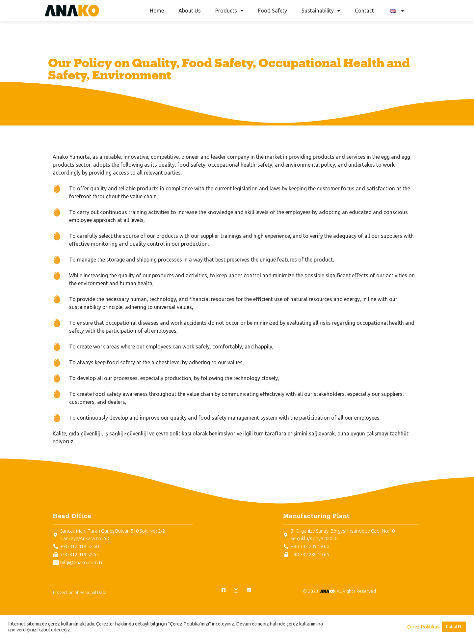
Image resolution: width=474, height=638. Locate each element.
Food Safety (272, 11)
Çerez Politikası (423, 626)
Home (157, 11)
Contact (364, 11)
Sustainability (321, 10)
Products (229, 10)
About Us (189, 11)
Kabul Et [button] (454, 626)
